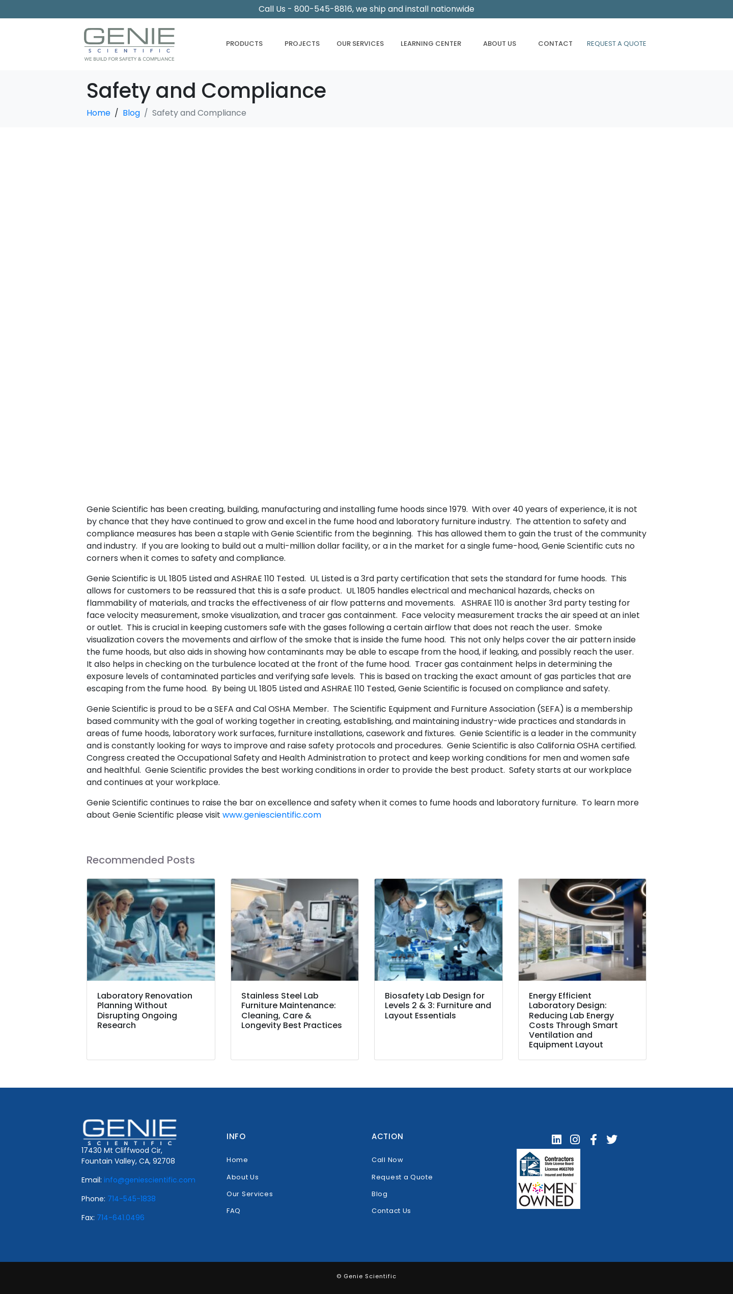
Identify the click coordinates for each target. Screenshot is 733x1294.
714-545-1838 (131, 1199)
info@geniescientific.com (149, 1180)
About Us (499, 43)
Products (244, 43)
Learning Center (431, 43)
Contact (555, 43)
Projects (302, 43)
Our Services (360, 43)
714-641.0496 (121, 1217)
